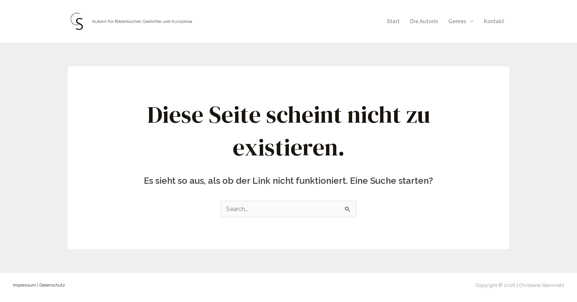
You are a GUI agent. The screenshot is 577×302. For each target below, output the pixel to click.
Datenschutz (52, 285)
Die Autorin (424, 21)
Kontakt (494, 21)
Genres (457, 21)
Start (393, 21)
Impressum (24, 285)
